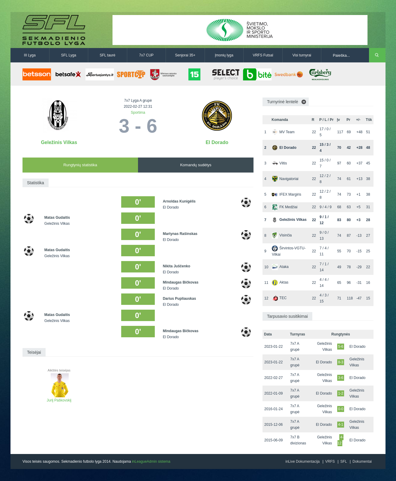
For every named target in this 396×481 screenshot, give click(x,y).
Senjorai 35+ (185, 55)
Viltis (279, 163)
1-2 (340, 393)
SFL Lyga (68, 55)
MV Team (283, 132)
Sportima (138, 112)
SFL (343, 461)
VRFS (330, 461)
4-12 (341, 440)
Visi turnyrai (301, 55)
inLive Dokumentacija (302, 461)
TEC (279, 298)
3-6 (340, 378)
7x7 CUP (146, 55)
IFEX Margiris (286, 194)
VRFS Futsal (263, 55)
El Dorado (217, 142)
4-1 (340, 424)
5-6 (340, 346)
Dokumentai (362, 461)
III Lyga (30, 55)
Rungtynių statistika (80, 165)
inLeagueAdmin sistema (151, 461)
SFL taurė (107, 55)
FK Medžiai (284, 207)
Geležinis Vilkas (59, 142)
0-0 (340, 409)
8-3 (340, 362)
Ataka (280, 267)
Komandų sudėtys (195, 165)
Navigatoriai (285, 179)
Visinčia (282, 235)
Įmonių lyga (224, 55)
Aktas (280, 282)
